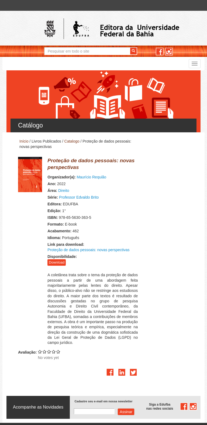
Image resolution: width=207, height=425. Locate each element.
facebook (160, 52)
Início (23, 141)
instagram (169, 52)
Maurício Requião (101, 165)
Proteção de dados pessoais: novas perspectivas (136, 232)
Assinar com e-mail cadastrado (126, 368)
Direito (73, 178)
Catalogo (72, 141)
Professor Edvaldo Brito (89, 185)
